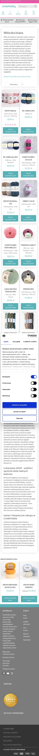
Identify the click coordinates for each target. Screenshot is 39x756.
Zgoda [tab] (6, 341)
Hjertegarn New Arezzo (10, 246)
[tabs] (34, 13)
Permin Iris (28, 289)
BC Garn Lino (28, 111)
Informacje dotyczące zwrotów (6, 663)
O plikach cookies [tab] (30, 341)
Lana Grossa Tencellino (10, 290)
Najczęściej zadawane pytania (8, 653)
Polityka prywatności (12, 745)
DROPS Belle (10, 111)
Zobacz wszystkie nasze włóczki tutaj (17, 76)
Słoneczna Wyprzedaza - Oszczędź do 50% (11, 1)
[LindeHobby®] (9, 6)
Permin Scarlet (28, 245)
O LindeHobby (8, 729)
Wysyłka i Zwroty (8, 657)
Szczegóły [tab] (16, 341)
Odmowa (19, 418)
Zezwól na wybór (19, 411)
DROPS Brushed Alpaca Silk (10, 586)
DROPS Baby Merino (29, 586)
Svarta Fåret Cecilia (28, 158)
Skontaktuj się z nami (12, 737)
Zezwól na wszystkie (19, 405)
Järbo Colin (28, 201)
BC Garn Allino (10, 157)
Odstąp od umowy (9, 669)
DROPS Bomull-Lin (10, 202)
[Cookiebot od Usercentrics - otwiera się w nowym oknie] (28, 336)
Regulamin (7, 741)
